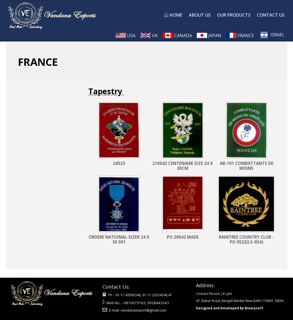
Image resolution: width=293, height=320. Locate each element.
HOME (173, 15)
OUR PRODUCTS (233, 15)
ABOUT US (200, 15)
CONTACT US (271, 15)
